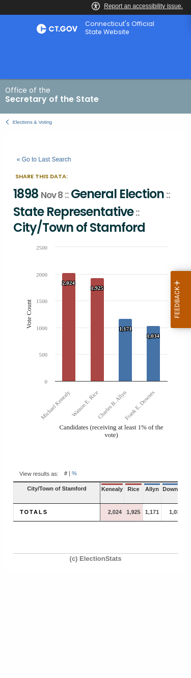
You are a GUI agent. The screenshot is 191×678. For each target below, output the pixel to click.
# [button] (65, 474)
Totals (34, 512)
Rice (133, 489)
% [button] (74, 474)
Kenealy (112, 489)
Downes (173, 489)
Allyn (152, 489)
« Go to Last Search (44, 159)
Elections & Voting (32, 122)
